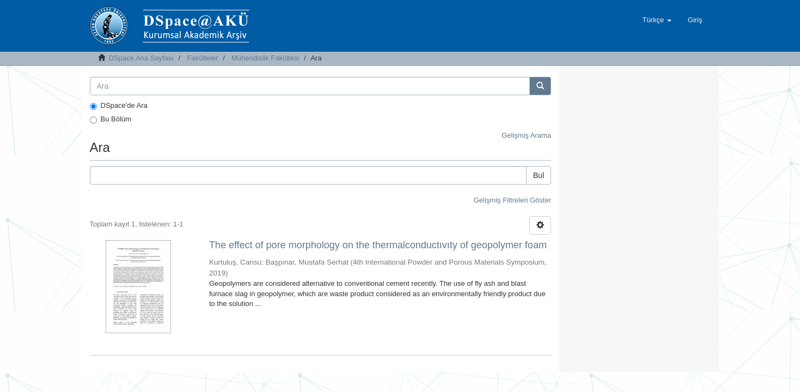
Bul (538, 175)
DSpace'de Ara (119, 105)
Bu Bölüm (110, 119)
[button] (656, 20)
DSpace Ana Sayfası (141, 58)
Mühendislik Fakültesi (265, 58)
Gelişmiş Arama (526, 135)
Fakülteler (202, 58)
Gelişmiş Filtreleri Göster (512, 200)
